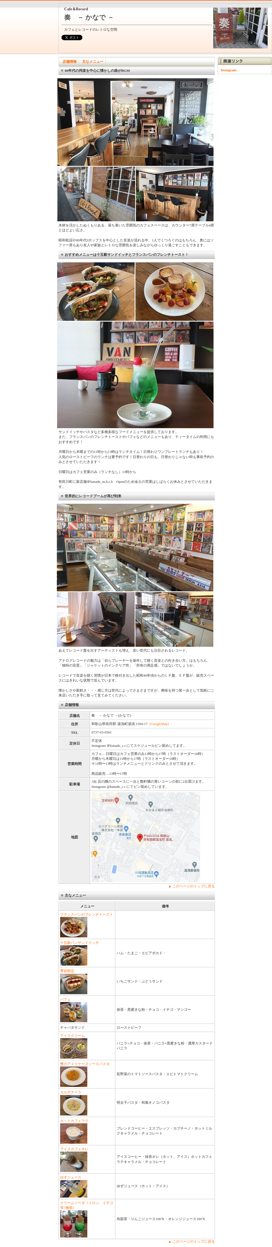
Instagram (228, 70)
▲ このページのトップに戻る (191, 886)
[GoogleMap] (159, 724)
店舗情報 (70, 62)
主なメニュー (92, 62)
